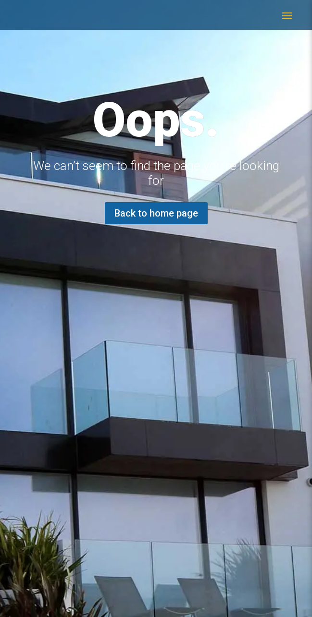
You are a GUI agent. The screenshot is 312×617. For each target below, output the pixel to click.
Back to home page (156, 213)
